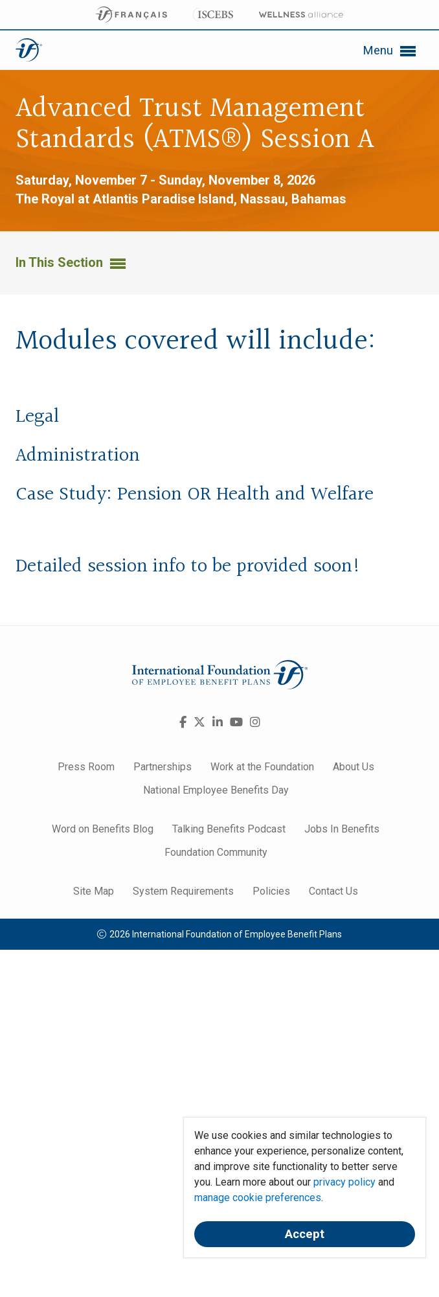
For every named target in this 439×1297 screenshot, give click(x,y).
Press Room (86, 767)
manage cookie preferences (257, 1197)
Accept (304, 1234)
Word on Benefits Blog (102, 829)
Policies (271, 891)
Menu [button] (389, 51)
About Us (353, 767)
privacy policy (344, 1182)
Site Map (93, 891)
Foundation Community (215, 852)
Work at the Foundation (262, 767)
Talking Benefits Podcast (229, 829)
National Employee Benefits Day (216, 790)
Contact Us (333, 891)
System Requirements (183, 891)
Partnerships (162, 767)
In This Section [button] (71, 263)
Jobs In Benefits (341, 829)
